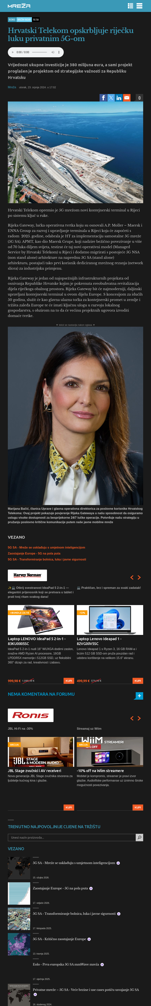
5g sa (36, 19)
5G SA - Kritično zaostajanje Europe (62, 939)
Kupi (69, 680)
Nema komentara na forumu (41, 694)
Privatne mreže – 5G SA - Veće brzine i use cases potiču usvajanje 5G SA (86, 992)
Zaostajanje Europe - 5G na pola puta (34, 553)
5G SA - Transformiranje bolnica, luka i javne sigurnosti (47, 559)
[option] (41, 634)
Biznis (12, 19)
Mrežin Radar (24, 19)
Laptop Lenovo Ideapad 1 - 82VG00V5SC (99, 641)
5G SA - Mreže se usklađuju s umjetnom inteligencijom (46, 547)
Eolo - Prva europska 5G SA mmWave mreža (68, 964)
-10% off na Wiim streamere (100, 770)
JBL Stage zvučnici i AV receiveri (34, 770)
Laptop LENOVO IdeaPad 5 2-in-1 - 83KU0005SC (36, 641)
